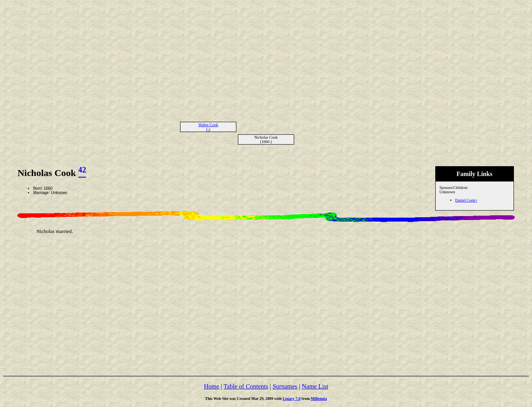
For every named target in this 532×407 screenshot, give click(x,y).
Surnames (284, 386)
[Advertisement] (266, 58)
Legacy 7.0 (292, 398)
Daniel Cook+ (466, 200)
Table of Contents (245, 386)
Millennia (319, 398)
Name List (315, 386)
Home (211, 386)
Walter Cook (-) (208, 127)
